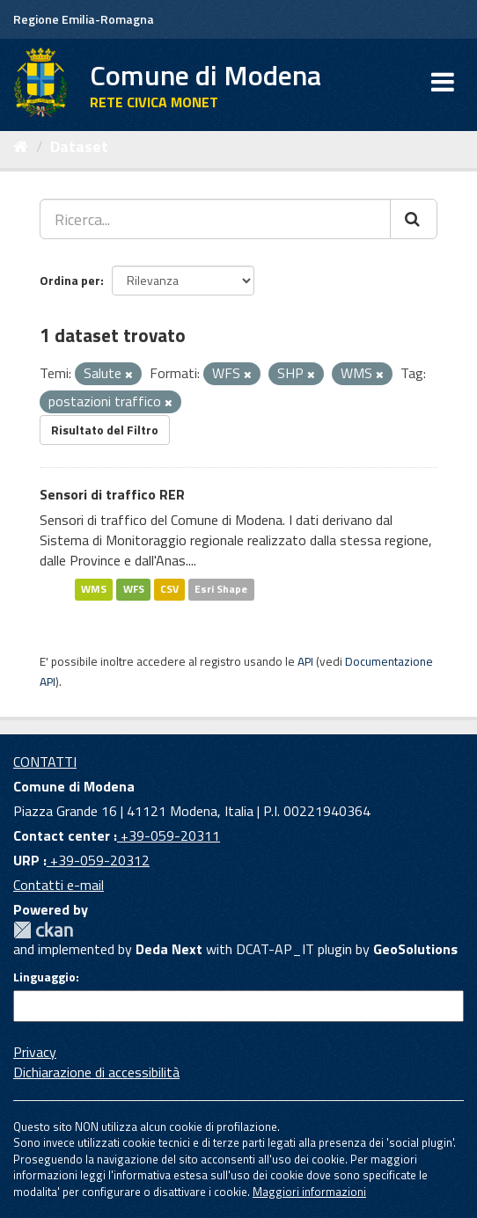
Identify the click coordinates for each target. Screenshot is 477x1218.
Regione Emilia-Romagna (83, 19)
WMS (93, 588)
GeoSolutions (415, 948)
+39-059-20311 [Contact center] (168, 835)
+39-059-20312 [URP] (98, 860)
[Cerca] (413, 219)
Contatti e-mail (58, 884)
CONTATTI (45, 761)
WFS (133, 588)
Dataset (79, 146)
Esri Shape (220, 588)
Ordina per (70, 280)
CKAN (43, 930)
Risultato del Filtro (104, 429)
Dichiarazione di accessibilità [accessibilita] (96, 1072)
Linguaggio (44, 977)
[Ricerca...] (215, 219)
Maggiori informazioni (309, 1191)
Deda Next (169, 948)
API (305, 661)
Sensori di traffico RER (112, 494)
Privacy (34, 1051)
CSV (169, 588)
